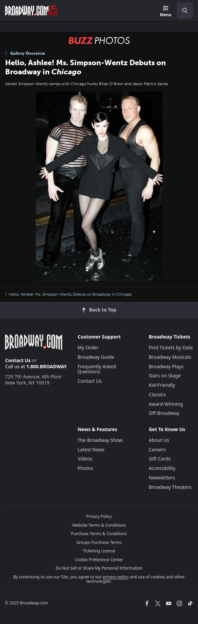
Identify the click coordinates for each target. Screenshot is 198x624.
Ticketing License (99, 551)
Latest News (91, 449)
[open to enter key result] (185, 10)
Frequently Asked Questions (97, 369)
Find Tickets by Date (171, 347)
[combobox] (182, 10)
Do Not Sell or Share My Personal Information (99, 568)
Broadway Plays (166, 366)
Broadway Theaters (170, 487)
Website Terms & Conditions (99, 525)
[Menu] (165, 11)
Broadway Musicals (170, 357)
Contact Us (18, 360)
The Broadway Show (100, 440)
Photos (85, 468)
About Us (159, 440)
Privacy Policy (99, 516)
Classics (157, 394)
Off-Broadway (164, 413)
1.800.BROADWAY (46, 366)
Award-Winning (166, 404)
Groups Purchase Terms (99, 542)
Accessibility (162, 468)
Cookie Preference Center (99, 560)
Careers (157, 449)
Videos (85, 458)
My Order (88, 347)
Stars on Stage (165, 375)
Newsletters (162, 477)
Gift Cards (160, 458)
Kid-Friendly (162, 385)
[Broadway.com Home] (31, 10)
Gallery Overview (25, 53)
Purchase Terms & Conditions (99, 533)
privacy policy (116, 577)
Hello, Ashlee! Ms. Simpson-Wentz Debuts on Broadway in (68, 294)
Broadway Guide (96, 357)
